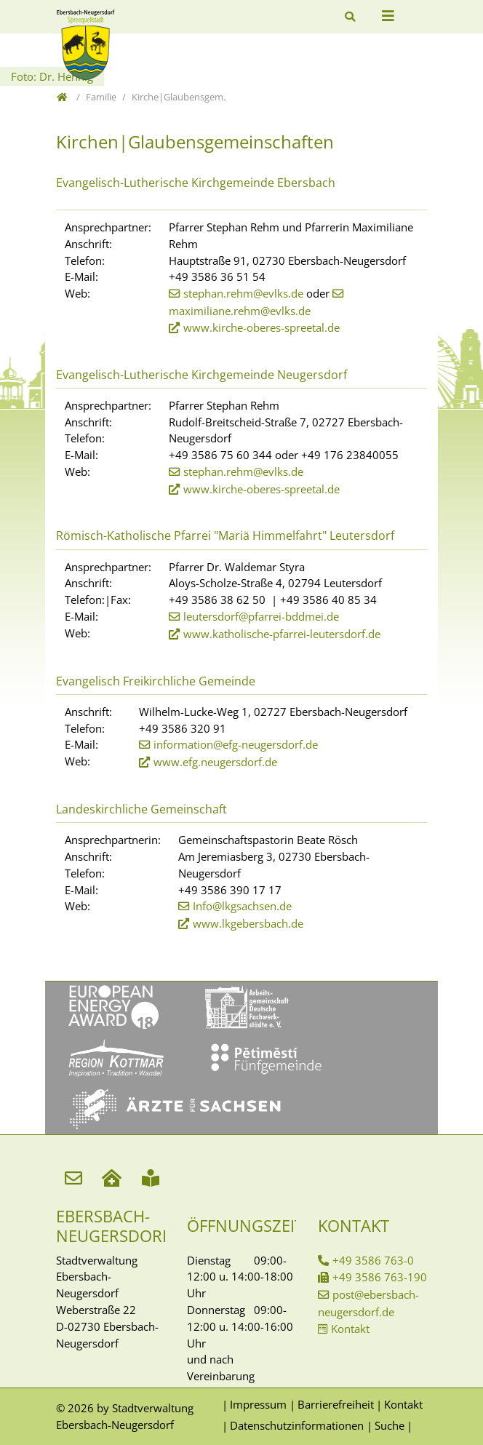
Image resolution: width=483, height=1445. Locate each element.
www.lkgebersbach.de (248, 923)
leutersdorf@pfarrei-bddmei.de (261, 616)
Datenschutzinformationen (297, 1425)
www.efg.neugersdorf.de (215, 762)
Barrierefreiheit (336, 1404)
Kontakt (350, 1328)
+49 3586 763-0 (373, 1260)
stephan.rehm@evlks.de (243, 293)
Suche (389, 1425)
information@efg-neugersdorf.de (235, 744)
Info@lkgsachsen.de (242, 906)
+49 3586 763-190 (379, 1277)
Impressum (258, 1404)
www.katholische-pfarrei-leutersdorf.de (281, 633)
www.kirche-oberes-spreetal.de (261, 327)
